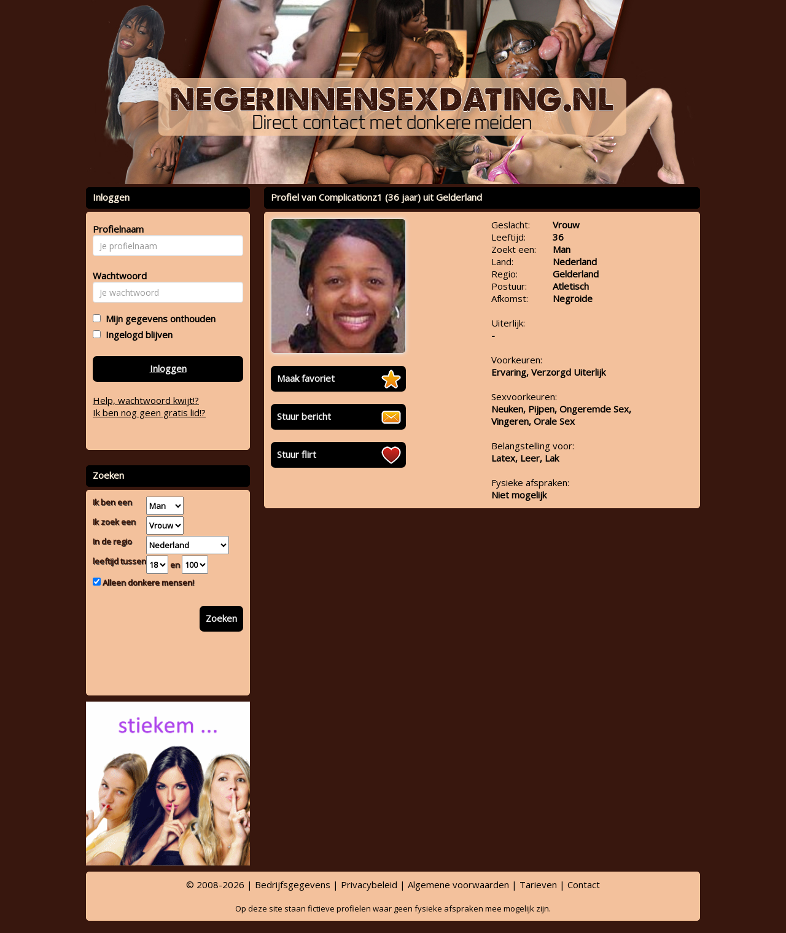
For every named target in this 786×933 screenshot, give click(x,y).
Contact (583, 884)
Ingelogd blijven (137, 334)
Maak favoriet (306, 378)
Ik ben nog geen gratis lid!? (149, 412)
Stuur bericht (304, 416)
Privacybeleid (369, 884)
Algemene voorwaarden (458, 884)
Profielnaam (116, 229)
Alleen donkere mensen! (147, 582)
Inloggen (168, 368)
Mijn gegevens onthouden (158, 318)
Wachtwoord (116, 275)
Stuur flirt (296, 454)
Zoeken (221, 618)
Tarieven (538, 884)
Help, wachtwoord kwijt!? (146, 400)
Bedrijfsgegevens (292, 884)
